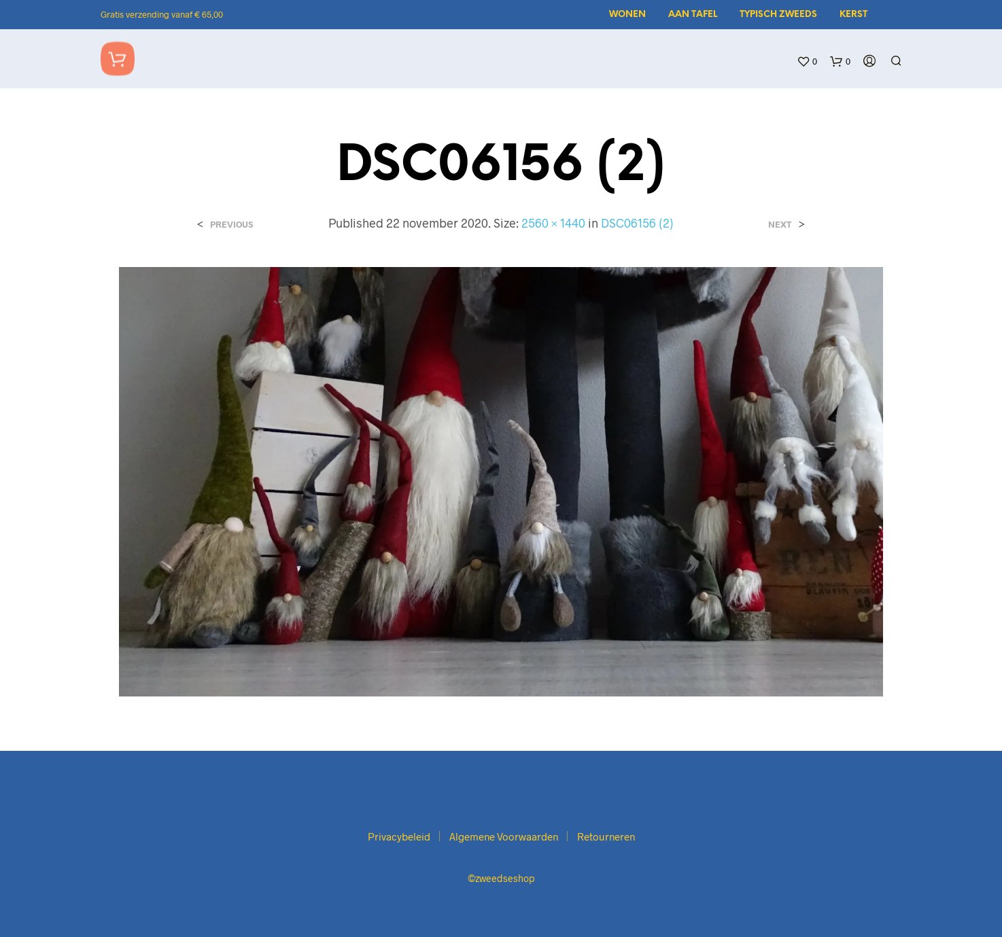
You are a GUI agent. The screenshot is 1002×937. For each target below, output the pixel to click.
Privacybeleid (399, 836)
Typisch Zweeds (778, 14)
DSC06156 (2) (637, 222)
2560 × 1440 (553, 222)
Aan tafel (692, 14)
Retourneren (606, 836)
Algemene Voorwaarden (503, 836)
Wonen (627, 14)
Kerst (853, 14)
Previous (231, 224)
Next (780, 224)
